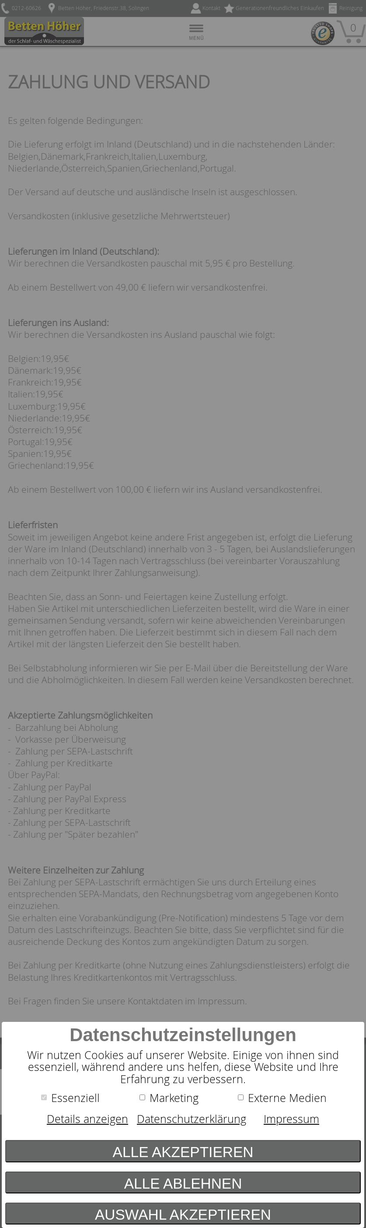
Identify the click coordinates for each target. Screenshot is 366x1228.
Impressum (291, 1119)
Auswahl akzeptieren (183, 1215)
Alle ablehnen (183, 1183)
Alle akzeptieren (183, 1152)
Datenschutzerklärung (191, 1119)
